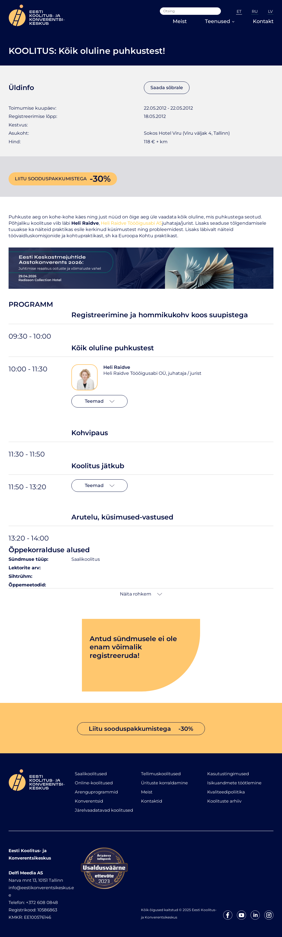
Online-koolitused (94, 782)
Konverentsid (89, 801)
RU (255, 11)
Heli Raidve (116, 367)
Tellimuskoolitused (161, 773)
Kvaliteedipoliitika (226, 792)
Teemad (99, 401)
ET (239, 11)
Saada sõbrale (166, 87)
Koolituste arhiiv (224, 801)
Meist (180, 21)
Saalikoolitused (91, 773)
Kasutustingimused (228, 773)
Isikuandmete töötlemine (234, 782)
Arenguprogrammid (96, 792)
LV (270, 11)
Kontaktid (151, 801)
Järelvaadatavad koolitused (104, 810)
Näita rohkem (141, 594)
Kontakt (263, 21)
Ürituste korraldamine (164, 782)
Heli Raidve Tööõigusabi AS (131, 223)
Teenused (220, 21)
